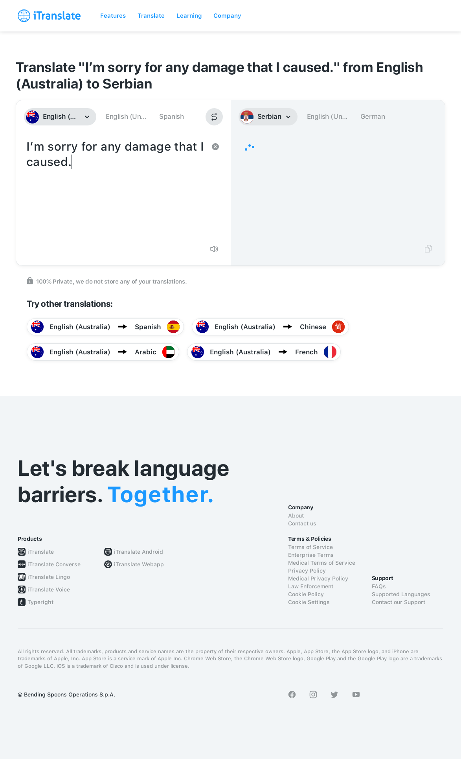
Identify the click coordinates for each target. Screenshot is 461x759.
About (296, 515)
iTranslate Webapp (139, 564)
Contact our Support (398, 602)
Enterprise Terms (311, 555)
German (372, 116)
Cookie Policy (306, 594)
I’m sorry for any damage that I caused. (115, 188)
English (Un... (126, 116)
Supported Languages (401, 594)
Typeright (40, 602)
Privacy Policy (307, 570)
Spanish (171, 116)
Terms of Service (310, 547)
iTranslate (41, 552)
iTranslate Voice (49, 589)
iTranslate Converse (54, 564)
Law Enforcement (310, 586)
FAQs (379, 586)
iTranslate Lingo (49, 577)
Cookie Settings (309, 602)
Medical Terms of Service (321, 563)
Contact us (302, 523)
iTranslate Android (138, 552)
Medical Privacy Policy (318, 578)
